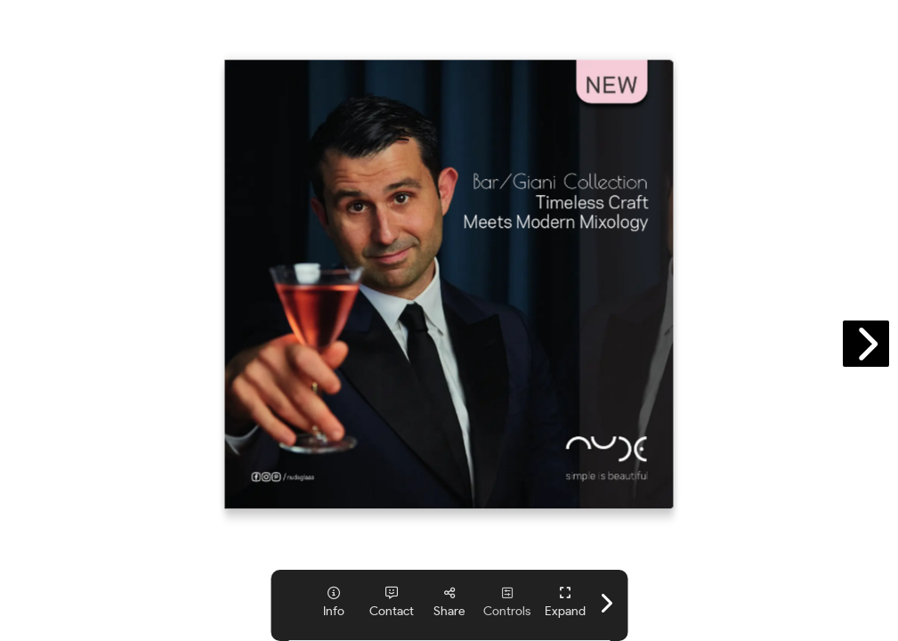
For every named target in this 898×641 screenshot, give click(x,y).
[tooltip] (333, 602)
